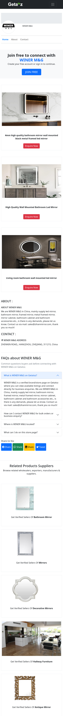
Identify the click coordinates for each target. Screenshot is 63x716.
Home (5, 39)
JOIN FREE (31, 72)
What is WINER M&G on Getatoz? (20, 375)
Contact (24, 39)
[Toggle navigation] (53, 4)
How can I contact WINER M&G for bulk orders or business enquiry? (28, 414)
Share (6, 447)
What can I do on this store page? (21, 432)
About (14, 39)
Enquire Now (31, 145)
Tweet (40, 447)
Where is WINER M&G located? (19, 424)
